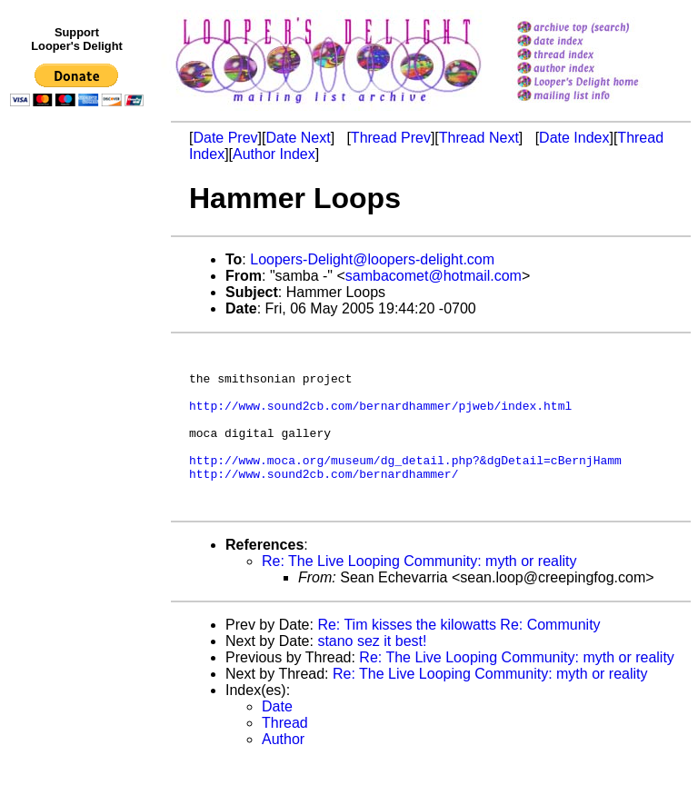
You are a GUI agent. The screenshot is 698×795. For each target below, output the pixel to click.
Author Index (274, 154)
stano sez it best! (371, 673)
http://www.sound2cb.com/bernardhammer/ (323, 500)
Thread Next (479, 137)
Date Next (297, 137)
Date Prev (225, 137)
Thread (285, 755)
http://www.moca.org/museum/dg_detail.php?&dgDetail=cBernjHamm (405, 484)
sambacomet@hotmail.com (433, 275)
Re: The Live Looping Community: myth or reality (419, 593)
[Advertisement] (80, 487)
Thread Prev (391, 137)
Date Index (574, 137)
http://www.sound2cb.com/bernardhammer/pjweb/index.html (380, 419)
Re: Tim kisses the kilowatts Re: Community (458, 657)
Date (277, 739)
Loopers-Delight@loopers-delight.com (372, 259)
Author (283, 772)
